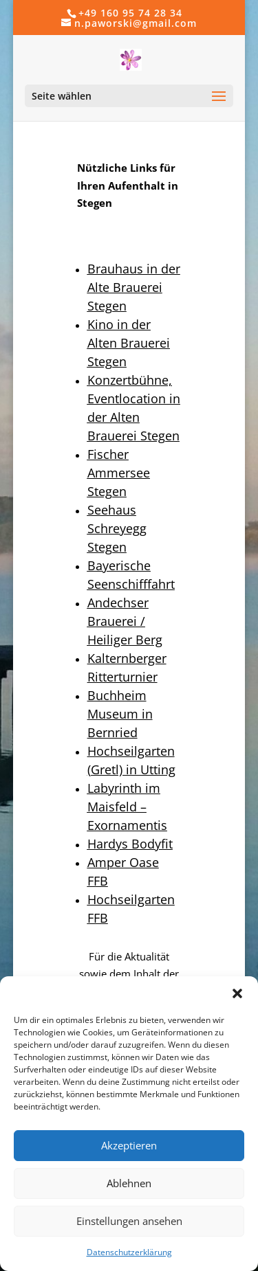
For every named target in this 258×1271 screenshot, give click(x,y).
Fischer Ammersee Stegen (118, 472)
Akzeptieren (129, 1145)
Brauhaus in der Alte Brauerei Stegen (133, 287)
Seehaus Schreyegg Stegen (117, 528)
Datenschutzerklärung (129, 1252)
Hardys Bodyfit (130, 843)
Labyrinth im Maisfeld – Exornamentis (127, 806)
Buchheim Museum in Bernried (120, 714)
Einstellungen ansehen (129, 1221)
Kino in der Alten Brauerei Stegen (128, 343)
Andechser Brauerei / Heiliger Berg (124, 621)
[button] (237, 993)
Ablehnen (129, 1183)
